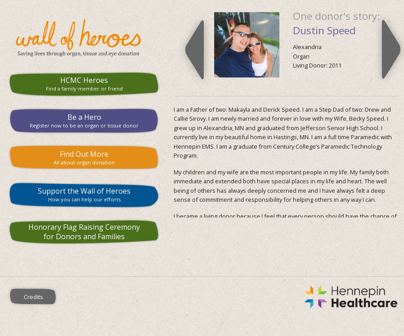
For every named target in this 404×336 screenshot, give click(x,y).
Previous (194, 49)
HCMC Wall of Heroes (84, 37)
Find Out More (84, 157)
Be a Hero (84, 120)
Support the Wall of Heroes (84, 194)
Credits (33, 297)
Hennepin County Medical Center (235, 297)
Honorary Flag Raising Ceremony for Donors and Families (84, 231)
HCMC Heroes (84, 83)
